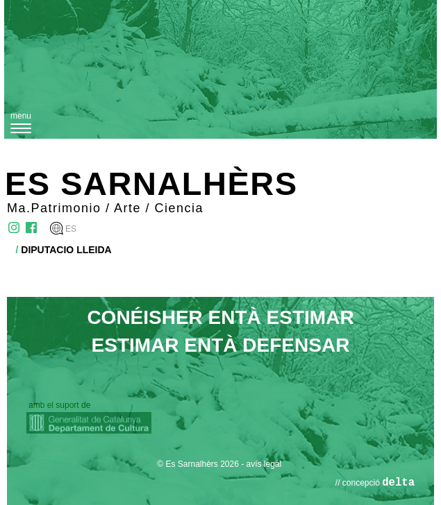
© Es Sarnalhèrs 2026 (198, 464)
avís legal (264, 464)
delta (398, 483)
